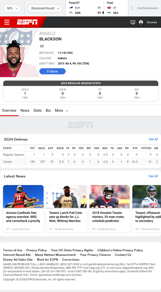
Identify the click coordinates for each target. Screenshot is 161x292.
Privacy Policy (36, 250)
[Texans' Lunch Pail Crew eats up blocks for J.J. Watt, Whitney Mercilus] (66, 209)
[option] (23, 209)
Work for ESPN (47, 259)
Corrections (70, 259)
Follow (52, 71)
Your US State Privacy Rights (72, 250)
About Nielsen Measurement (55, 255)
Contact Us (123, 255)
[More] (67, 110)
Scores (152, 22)
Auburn (62, 58)
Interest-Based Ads (17, 255)
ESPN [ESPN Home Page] (27, 22)
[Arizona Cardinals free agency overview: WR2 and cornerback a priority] (23, 209)
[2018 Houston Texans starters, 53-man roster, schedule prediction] (109, 209)
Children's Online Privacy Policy (120, 250)
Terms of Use (12, 250)
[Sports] (12, 8)
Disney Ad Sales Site (18, 259)
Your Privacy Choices (95, 255)
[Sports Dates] (45, 8)
